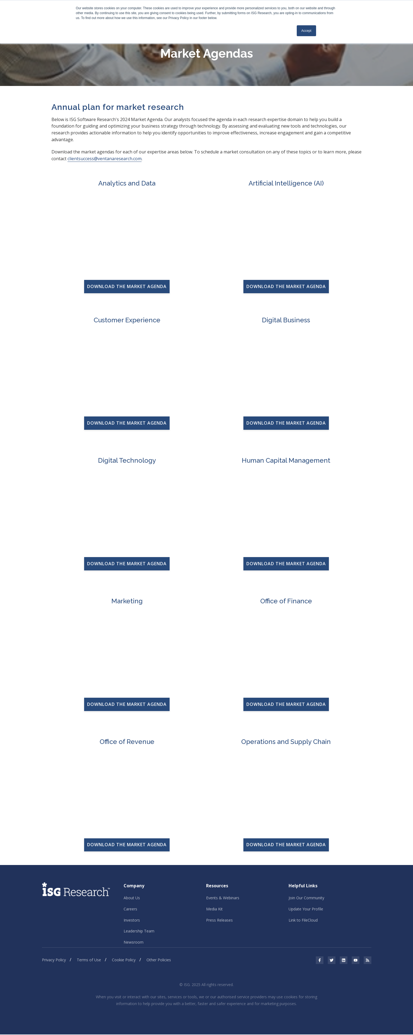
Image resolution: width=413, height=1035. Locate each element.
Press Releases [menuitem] (219, 920)
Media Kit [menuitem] (214, 909)
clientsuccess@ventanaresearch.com (105, 159)
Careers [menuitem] (130, 909)
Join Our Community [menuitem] (306, 898)
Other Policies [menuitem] (158, 960)
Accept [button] (306, 31)
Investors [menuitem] (132, 920)
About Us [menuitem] (132, 898)
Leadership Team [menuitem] (139, 931)
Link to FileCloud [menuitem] (303, 920)
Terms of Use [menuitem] (89, 960)
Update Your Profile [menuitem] (306, 909)
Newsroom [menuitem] (133, 942)
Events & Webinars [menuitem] (222, 898)
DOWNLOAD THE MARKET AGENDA (127, 286)
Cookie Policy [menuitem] (124, 960)
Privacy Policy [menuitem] (54, 960)
